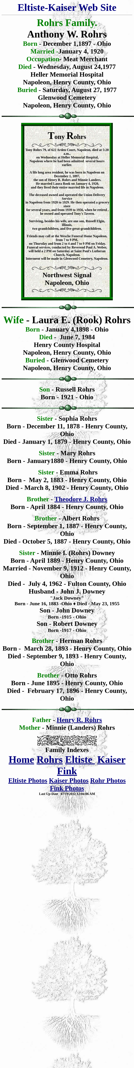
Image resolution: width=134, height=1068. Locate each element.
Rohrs (50, 759)
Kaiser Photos (69, 780)
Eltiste (80, 759)
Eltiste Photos (27, 780)
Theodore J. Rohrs (80, 499)
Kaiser (111, 759)
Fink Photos (67, 788)
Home (21, 759)
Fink (67, 770)
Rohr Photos (108, 780)
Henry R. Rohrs (79, 720)
